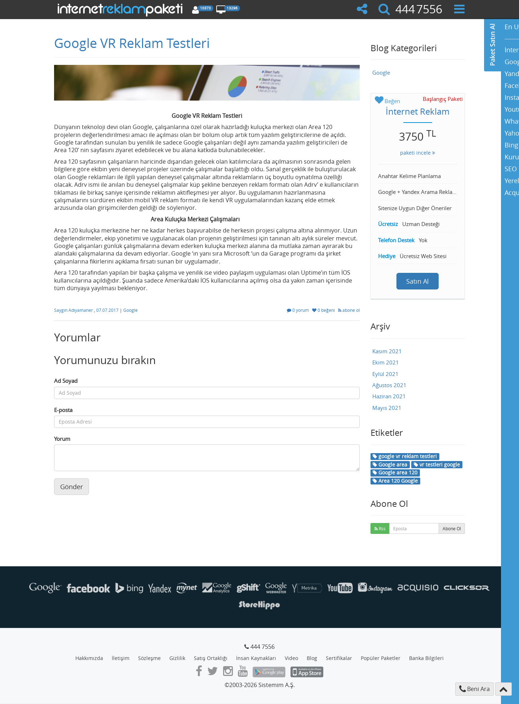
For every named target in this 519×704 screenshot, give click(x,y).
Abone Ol (452, 528)
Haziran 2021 (389, 396)
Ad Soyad (65, 380)
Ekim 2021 (385, 362)
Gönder (71, 486)
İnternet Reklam (417, 111)
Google (130, 310)
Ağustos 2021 (389, 385)
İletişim (120, 658)
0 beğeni (324, 310)
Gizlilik (177, 658)
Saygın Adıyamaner (74, 310)
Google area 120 (395, 472)
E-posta (63, 409)
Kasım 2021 (387, 351)
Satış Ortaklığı (210, 658)
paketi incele (417, 152)
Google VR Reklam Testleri (132, 43)
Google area (390, 464)
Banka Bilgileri (426, 658)
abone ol (349, 310)
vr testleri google (437, 464)
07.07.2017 (108, 310)
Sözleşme (149, 658)
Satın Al (417, 281)
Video (291, 658)
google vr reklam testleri (405, 456)
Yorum (62, 438)
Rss (380, 528)
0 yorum (298, 310)
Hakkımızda (89, 658)
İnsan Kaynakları (256, 658)
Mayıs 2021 (387, 407)
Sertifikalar (339, 658)
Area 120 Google (395, 480)
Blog (312, 658)
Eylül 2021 (385, 373)
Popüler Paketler (380, 658)
